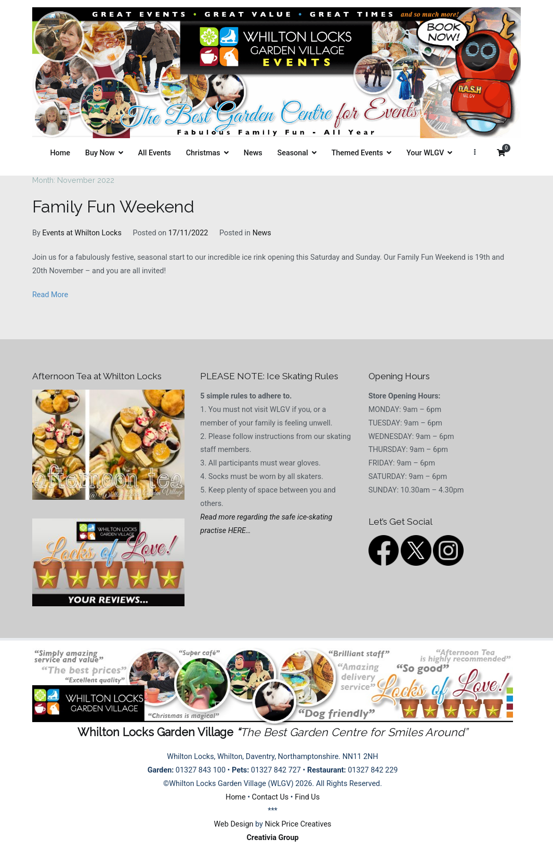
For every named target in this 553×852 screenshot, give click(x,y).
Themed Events (357, 153)
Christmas (203, 153)
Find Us (307, 797)
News (253, 153)
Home (60, 153)
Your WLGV (425, 153)
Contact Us (270, 797)
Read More (50, 294)
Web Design (234, 824)
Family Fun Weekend (113, 207)
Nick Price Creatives (298, 824)
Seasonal (293, 153)
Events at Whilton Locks (81, 233)
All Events (154, 153)
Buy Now (100, 153)
